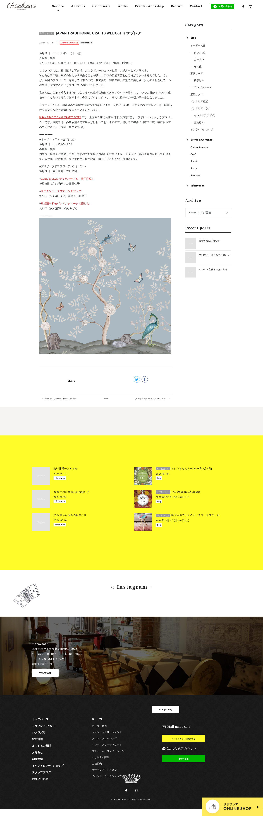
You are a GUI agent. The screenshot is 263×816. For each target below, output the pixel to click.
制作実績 (37, 765)
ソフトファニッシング (104, 745)
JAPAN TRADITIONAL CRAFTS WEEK (60, 117)
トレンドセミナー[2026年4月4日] (184, 475)
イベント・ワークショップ (107, 782)
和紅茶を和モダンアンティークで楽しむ (65, 203)
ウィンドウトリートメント (107, 738)
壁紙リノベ (196, 94)
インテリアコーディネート (107, 751)
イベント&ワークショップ (47, 772)
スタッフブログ (41, 779)
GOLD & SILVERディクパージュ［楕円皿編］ (67, 179)
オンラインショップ (201, 129)
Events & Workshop (69, 42)
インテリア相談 (199, 101)
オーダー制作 (197, 45)
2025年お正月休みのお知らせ (214, 255)
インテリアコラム (200, 108)
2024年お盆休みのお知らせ (213, 269)
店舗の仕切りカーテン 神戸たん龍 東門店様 (64, 401)
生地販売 (97, 770)
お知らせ (37, 759)
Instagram (131, 593)
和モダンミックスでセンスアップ (61, 191)
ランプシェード (203, 87)
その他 (198, 66)
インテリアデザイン (205, 115)
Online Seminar (199, 147)
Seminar (195, 175)
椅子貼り (199, 80)
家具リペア (196, 73)
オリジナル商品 (100, 763)
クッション (200, 52)
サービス (97, 726)
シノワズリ (39, 739)
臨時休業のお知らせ (209, 240)
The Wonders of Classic (178, 498)
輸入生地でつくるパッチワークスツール (188, 521)
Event (193, 161)
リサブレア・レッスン (104, 776)
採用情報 (37, 745)
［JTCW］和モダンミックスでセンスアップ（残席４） (153, 401)
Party (193, 168)
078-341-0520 (52, 665)
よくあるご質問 (41, 752)
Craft (193, 154)
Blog (193, 37)
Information (86, 42)
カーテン (199, 59)
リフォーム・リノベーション (108, 757)
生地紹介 (199, 122)
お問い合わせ (40, 785)
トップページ (40, 726)
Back (106, 401)
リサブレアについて (44, 732)
